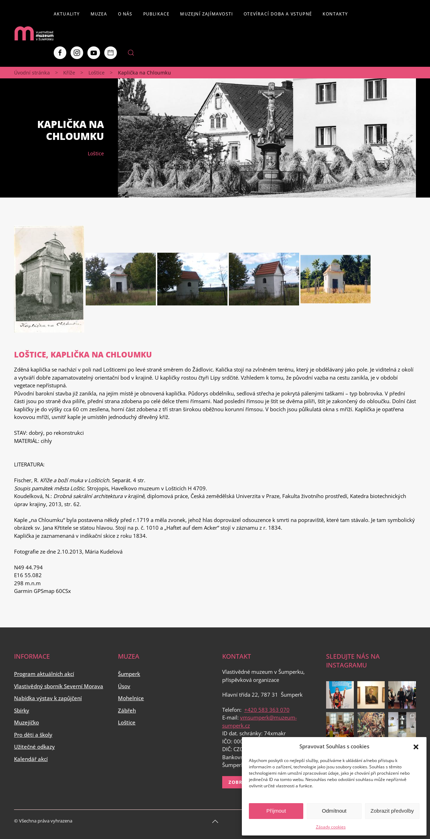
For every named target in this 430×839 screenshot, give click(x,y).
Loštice (96, 72)
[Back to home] (34, 33)
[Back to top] (215, 821)
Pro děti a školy (33, 734)
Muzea (99, 14)
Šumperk (129, 673)
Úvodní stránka (32, 72)
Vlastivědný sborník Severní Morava (58, 686)
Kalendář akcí (31, 758)
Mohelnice (131, 698)
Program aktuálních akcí (44, 673)
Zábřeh (127, 710)
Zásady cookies (331, 827)
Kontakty (335, 14)
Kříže (69, 72)
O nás (125, 14)
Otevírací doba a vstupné (278, 14)
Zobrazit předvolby (392, 811)
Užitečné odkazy (34, 746)
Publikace (156, 14)
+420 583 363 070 (267, 709)
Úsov (124, 686)
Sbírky (21, 710)
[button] (415, 746)
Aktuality (67, 14)
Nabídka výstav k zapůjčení (48, 698)
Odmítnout (334, 811)
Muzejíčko (26, 722)
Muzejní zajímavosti (206, 14)
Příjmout (276, 811)
